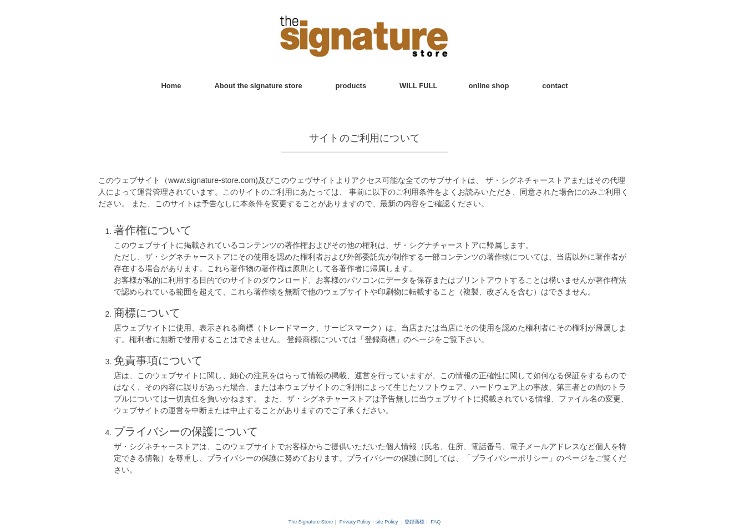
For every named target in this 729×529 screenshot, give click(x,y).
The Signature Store (310, 522)
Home (171, 86)
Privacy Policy (355, 522)
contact (555, 86)
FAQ (436, 522)
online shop (488, 86)
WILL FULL (418, 86)
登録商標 (414, 522)
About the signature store (258, 86)
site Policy (387, 522)
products (351, 86)
